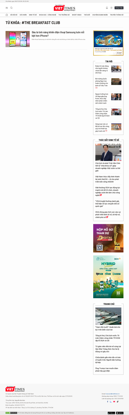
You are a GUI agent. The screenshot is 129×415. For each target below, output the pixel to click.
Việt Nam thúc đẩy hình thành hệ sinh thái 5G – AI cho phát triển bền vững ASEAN (107, 179)
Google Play (119, 413)
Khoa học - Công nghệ (47, 15)
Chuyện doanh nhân (100, 15)
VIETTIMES (64, 8)
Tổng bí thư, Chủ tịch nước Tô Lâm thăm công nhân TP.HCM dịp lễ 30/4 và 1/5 (102, 113)
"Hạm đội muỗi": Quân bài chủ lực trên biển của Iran (107, 328)
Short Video (76, 15)
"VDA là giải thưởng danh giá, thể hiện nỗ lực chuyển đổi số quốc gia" (107, 203)
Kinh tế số (33, 15)
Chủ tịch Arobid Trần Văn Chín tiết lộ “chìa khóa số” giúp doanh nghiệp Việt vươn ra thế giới (107, 167)
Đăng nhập (119, 8)
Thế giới (87, 15)
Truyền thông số (116, 15)
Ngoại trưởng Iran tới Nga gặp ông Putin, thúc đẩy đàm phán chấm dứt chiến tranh (101, 98)
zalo (111, 401)
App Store (111, 413)
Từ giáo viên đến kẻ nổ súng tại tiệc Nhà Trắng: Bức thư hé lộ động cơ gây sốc (108, 348)
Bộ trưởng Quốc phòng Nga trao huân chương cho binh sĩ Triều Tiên (101, 83)
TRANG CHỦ (108, 304)
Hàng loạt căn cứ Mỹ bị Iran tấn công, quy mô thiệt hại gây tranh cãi (102, 127)
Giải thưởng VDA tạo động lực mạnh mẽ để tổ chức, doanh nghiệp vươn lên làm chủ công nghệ (107, 191)
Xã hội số (13, 15)
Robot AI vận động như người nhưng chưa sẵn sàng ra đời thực (102, 69)
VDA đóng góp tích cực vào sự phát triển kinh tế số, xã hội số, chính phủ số (108, 214)
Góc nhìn (23, 15)
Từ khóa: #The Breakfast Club (33, 22)
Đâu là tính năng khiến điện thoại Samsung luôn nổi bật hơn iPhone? (58, 34)
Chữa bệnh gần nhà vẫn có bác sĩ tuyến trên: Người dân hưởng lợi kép (108, 359)
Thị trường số (64, 15)
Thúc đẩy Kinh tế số (109, 140)
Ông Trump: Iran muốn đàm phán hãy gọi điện (106, 369)
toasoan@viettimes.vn (113, 394)
